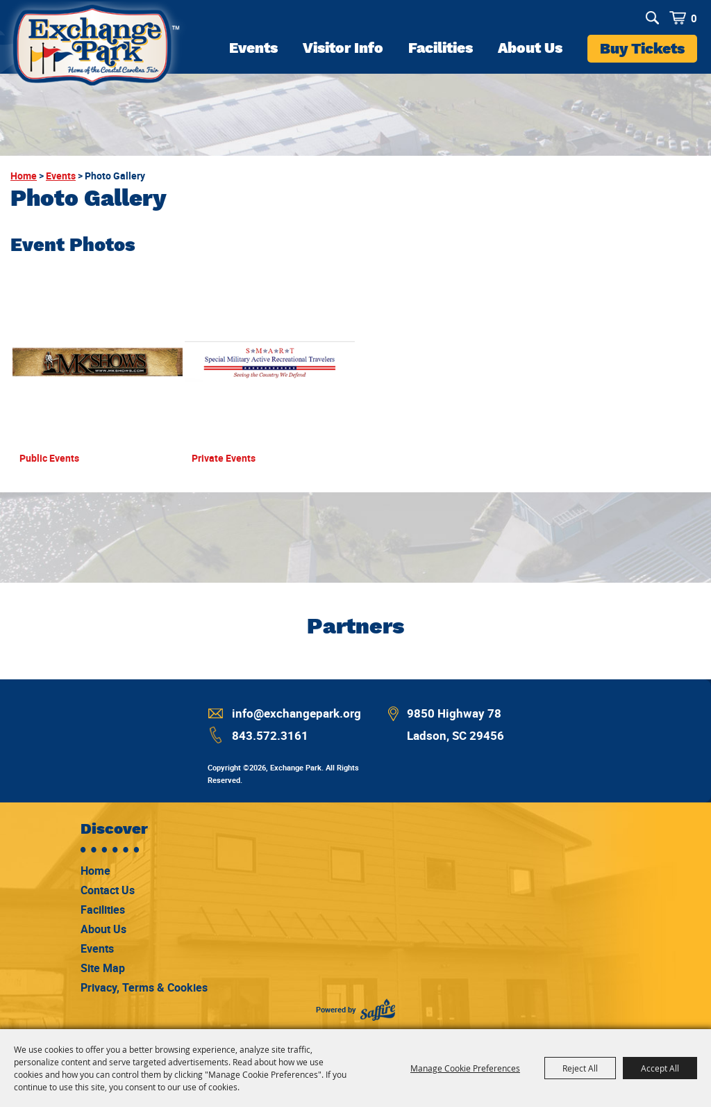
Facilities (440, 47)
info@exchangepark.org (296, 713)
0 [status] (694, 18)
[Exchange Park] (95, 49)
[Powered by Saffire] (377, 1010)
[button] (97, 378)
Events (253, 47)
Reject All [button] (580, 1068)
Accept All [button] (660, 1068)
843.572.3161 (270, 735)
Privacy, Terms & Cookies (144, 987)
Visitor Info (343, 47)
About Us (530, 47)
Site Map (103, 968)
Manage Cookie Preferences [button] (465, 1068)
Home (23, 175)
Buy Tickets (642, 48)
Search (652, 18)
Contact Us (108, 890)
